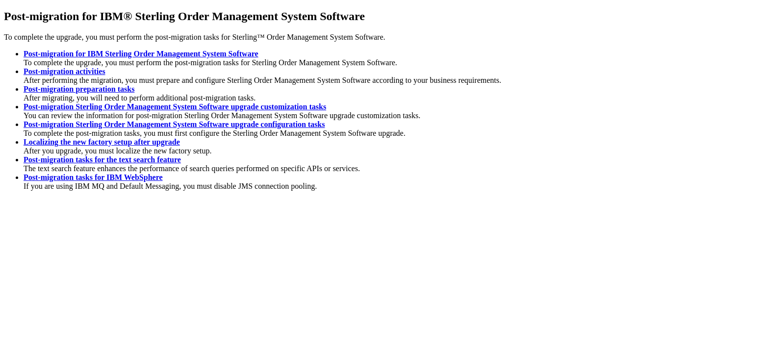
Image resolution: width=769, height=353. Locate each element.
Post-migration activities (64, 71)
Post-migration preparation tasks (79, 89)
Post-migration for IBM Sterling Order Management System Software (141, 54)
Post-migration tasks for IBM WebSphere (93, 177)
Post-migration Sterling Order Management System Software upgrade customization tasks (175, 106)
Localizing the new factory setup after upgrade (102, 142)
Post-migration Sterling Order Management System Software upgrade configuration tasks (174, 124)
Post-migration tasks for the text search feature (102, 159)
